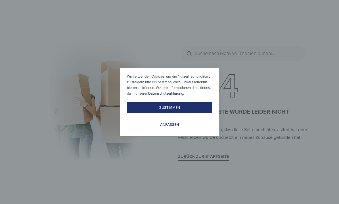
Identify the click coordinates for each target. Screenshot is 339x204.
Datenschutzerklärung (165, 93)
